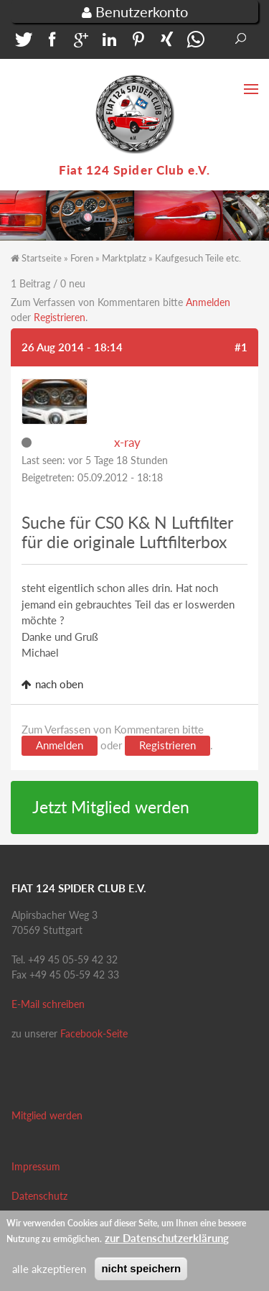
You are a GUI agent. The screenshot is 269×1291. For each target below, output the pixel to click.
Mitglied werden (46, 1115)
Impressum (35, 1166)
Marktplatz (124, 258)
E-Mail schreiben (48, 1004)
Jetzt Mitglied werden (110, 807)
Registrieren (59, 317)
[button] (21, 42)
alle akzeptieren (49, 1273)
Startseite (42, 258)
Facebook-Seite (94, 1033)
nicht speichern (141, 1273)
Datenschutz (39, 1196)
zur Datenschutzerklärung (167, 1242)
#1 (241, 347)
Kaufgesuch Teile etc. (198, 258)
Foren (81, 258)
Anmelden (208, 302)
